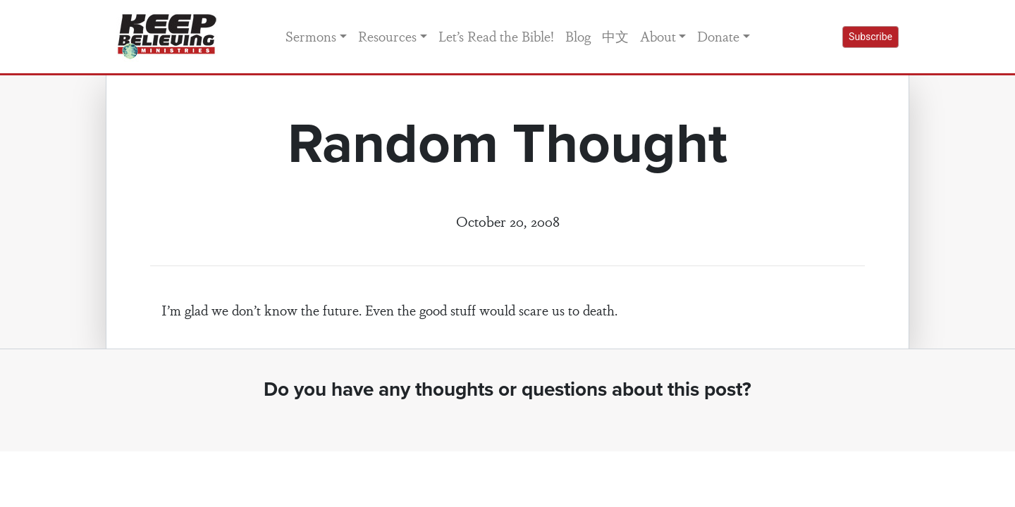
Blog (578, 36)
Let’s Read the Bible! (496, 36)
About (658, 36)
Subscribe (870, 36)
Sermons (310, 36)
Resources (387, 36)
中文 (615, 36)
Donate (718, 36)
